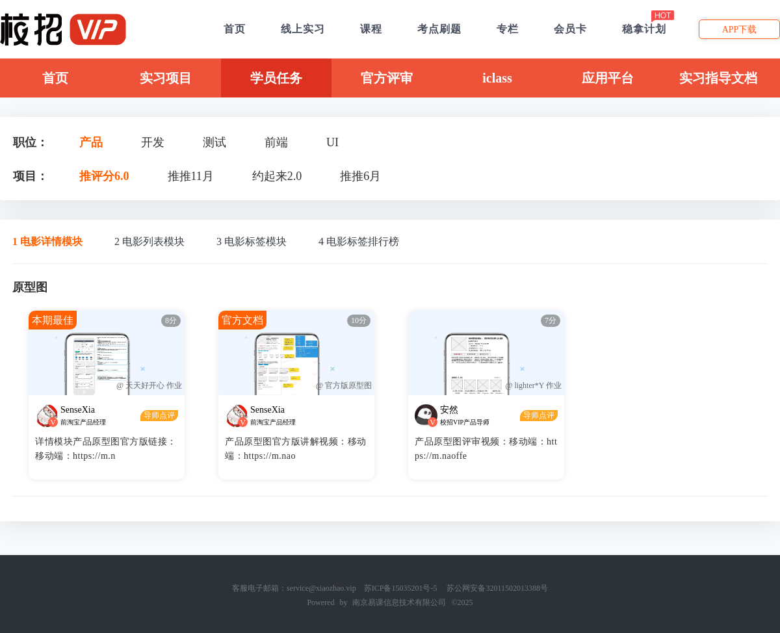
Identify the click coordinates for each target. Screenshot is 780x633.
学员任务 (276, 78)
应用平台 (608, 78)
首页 (55, 78)
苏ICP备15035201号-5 (400, 588)
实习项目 (166, 78)
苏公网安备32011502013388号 (497, 588)
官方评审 (387, 78)
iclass (497, 78)
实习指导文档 (718, 78)
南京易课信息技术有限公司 (399, 602)
